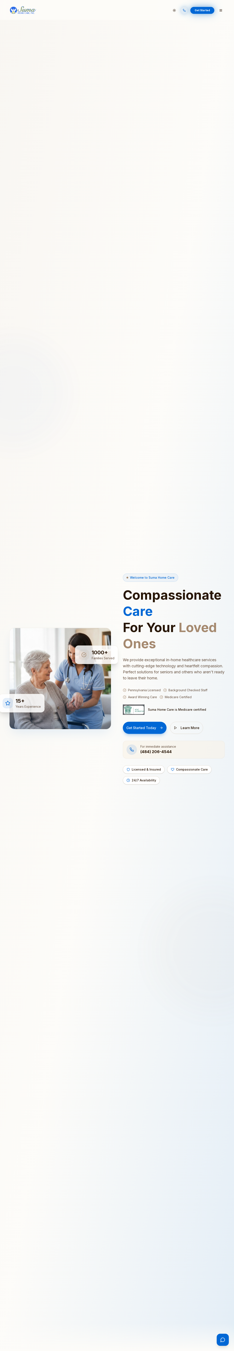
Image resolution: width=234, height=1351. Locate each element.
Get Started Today (144, 728)
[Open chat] (223, 1340)
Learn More (186, 728)
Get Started (202, 10)
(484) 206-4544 (156, 751)
